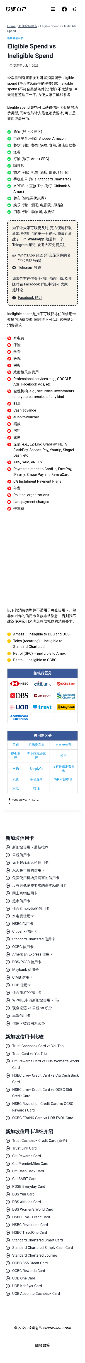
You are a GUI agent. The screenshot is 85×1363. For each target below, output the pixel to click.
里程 (15, 745)
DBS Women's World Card (32, 1209)
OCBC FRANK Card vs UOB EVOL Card (42, 1118)
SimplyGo (36, 769)
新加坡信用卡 (15, 38)
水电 (15, 788)
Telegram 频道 (29, 267)
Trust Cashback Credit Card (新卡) (39, 1140)
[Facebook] (64, 9)
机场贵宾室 (36, 745)
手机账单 (36, 779)
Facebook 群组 (30, 297)
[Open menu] (53, 8)
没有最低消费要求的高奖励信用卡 (39, 885)
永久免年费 (63, 745)
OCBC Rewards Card (28, 1271)
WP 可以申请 (63, 779)
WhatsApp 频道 (30, 255)
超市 (63, 755)
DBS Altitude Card (26, 1202)
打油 (36, 788)
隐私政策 (42, 1345)
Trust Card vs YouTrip (29, 1054)
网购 (15, 768)
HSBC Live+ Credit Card (31, 1217)
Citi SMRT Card (24, 1179)
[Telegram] (74, 9)
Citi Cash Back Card (28, 1171)
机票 (15, 779)
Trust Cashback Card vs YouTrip (38, 1046)
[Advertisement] (42, 559)
